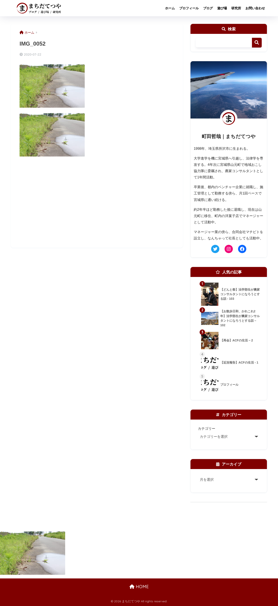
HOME (139, 586)
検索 (257, 43)
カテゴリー (206, 428)
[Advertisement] (97, 208)
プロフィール (189, 8)
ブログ (208, 8)
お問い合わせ (255, 8)
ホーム (170, 8)
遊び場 (222, 8)
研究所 (236, 8)
